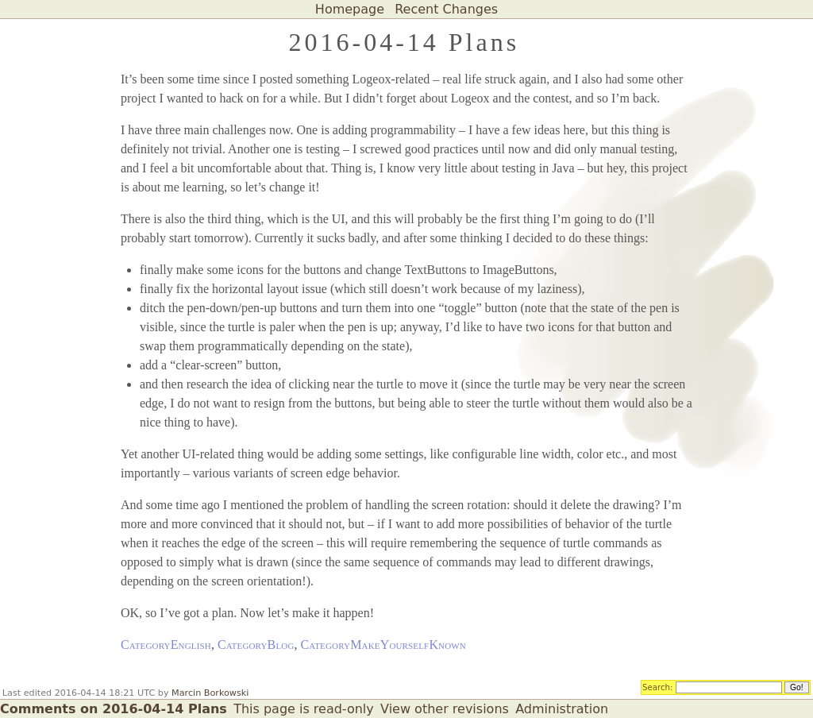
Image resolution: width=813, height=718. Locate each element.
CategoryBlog (256, 644)
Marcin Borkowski (210, 693)
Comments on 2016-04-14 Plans (113, 708)
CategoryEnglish (166, 644)
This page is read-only (303, 708)
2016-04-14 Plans (403, 42)
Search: (657, 686)
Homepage (349, 9)
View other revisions (444, 708)
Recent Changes (446, 9)
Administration (561, 708)
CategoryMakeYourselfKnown (383, 644)
